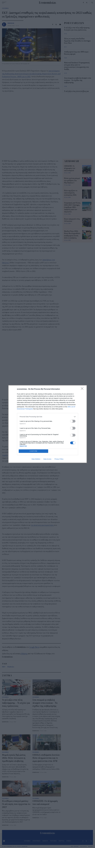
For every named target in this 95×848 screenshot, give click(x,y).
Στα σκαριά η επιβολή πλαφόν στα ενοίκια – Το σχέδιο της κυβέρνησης (44, 703)
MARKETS (45, 841)
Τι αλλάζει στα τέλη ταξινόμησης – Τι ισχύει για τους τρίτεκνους (16, 703)
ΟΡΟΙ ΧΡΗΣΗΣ (75, 846)
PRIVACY (90, 846)
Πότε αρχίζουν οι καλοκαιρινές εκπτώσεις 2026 (70, 193)
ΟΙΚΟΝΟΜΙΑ (5, 8)
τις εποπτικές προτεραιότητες (42, 525)
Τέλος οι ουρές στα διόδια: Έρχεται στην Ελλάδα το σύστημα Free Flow (77, 41)
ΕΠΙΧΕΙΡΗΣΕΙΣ (37, 841)
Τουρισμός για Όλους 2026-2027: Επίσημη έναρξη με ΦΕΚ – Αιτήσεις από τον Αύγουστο (72, 207)
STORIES (68, 841)
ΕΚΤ (4, 667)
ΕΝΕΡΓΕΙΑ (61, 841)
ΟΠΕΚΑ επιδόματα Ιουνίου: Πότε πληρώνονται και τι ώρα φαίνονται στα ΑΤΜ (46, 758)
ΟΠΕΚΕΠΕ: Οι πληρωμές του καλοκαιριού (69, 168)
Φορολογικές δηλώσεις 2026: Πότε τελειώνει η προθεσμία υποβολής (14, 758)
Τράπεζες (11, 667)
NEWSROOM (11, 23)
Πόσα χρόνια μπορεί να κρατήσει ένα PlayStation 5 (72, 180)
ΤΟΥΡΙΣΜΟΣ (53, 841)
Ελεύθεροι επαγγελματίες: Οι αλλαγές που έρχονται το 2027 (16, 804)
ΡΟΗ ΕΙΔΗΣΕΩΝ (74, 23)
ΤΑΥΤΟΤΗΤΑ (83, 846)
